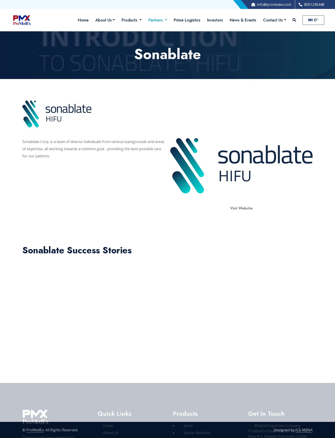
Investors (215, 20)
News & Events (243, 20)
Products (130, 20)
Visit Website (241, 208)
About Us (103, 20)
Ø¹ (313, 20)
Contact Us (273, 20)
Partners (156, 20)
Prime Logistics (187, 20)
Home (83, 20)
